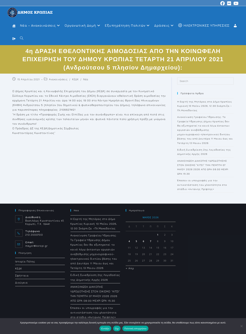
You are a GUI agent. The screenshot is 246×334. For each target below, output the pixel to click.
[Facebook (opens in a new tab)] (222, 3)
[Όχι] (241, 326)
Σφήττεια (22, 275)
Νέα (85, 79)
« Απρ (130, 268)
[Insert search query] (205, 81)
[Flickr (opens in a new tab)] (229, 3)
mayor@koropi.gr (36, 245)
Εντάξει (105, 328)
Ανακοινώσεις (58, 79)
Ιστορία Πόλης (25, 261)
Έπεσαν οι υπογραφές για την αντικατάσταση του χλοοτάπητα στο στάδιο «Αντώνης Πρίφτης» (202, 184)
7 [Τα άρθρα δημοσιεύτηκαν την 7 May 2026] (150, 241)
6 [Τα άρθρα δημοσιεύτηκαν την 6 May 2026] (143, 241)
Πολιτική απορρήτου (135, 328)
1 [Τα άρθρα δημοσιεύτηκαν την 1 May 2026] (158, 234)
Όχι (117, 328)
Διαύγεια (21, 282)
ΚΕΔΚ (75, 79)
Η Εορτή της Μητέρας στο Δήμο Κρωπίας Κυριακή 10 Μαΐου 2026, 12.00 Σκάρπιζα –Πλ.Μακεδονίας (204, 106)
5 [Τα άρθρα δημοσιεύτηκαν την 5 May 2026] (136, 241)
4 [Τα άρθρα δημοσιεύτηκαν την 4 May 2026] (129, 241)
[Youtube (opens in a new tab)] (235, 3)
